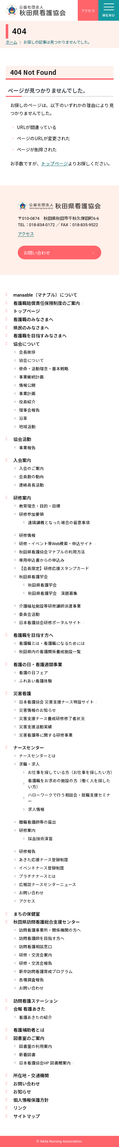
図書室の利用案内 (35, 1046)
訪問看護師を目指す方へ (41, 938)
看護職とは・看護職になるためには (52, 643)
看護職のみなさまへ (33, 319)
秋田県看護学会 (33, 576)
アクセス (26, 234)
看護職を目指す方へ (33, 635)
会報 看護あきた (29, 1009)
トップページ (54, 163)
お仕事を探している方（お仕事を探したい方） (71, 772)
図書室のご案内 (28, 1038)
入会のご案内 (31, 468)
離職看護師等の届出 (37, 822)
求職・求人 (29, 764)
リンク (20, 1108)
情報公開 (27, 385)
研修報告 (27, 851)
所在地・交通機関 (31, 1075)
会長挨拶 (27, 352)
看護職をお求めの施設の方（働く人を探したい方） (69, 783)
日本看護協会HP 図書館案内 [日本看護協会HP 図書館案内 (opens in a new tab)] (45, 1063)
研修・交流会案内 (35, 955)
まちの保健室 (26, 914)
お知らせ (22, 1091)
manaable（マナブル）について (45, 295)
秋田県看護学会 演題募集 (52, 593)
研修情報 (27, 535)
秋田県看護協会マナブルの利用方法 (52, 552)
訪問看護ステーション (35, 1001)
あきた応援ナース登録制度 (43, 859)
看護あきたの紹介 (35, 1017)
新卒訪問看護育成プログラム (46, 971)
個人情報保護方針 (31, 1100)
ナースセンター (28, 747)
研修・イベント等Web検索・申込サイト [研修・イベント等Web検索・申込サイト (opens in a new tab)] (56, 543)
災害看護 (22, 693)
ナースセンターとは (37, 756)
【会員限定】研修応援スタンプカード (54, 568)
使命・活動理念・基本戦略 (44, 368)
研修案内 (22, 498)
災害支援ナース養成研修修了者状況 (52, 718)
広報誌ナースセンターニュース (47, 884)
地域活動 (27, 426)
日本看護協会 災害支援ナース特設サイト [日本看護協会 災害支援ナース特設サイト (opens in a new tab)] (56, 702)
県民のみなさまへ (31, 327)
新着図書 (27, 1054)
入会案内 (22, 460)
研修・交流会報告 (35, 963)
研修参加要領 (31, 514)
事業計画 (27, 393)
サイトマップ (26, 1116)
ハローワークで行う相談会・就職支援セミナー (69, 798)
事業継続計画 (31, 377)
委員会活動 (29, 614)
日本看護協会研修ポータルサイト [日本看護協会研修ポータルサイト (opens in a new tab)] (50, 622)
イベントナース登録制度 (41, 868)
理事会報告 (29, 410)
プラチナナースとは (37, 876)
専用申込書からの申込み (41, 560)
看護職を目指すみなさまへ (40, 335)
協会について (26, 344)
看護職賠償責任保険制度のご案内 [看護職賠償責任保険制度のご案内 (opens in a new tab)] (46, 303)
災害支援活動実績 (35, 727)
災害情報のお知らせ (37, 710)
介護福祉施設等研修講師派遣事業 (50, 606)
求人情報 (36, 809)
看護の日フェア (33, 672)
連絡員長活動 (31, 485)
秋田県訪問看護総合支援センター (46, 922)
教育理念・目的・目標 (39, 506)
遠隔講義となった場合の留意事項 (59, 522)
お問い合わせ (36, 253)
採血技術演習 (40, 838)
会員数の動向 (31, 476)
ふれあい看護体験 (35, 681)
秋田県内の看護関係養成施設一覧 (50, 651)
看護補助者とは (28, 1030)
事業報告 (27, 447)
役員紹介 (27, 402)
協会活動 (22, 439)
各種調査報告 (31, 979)
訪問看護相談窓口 (35, 946)
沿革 (23, 418)
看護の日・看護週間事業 (37, 664)
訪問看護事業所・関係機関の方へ (50, 930)
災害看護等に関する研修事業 (46, 735)
